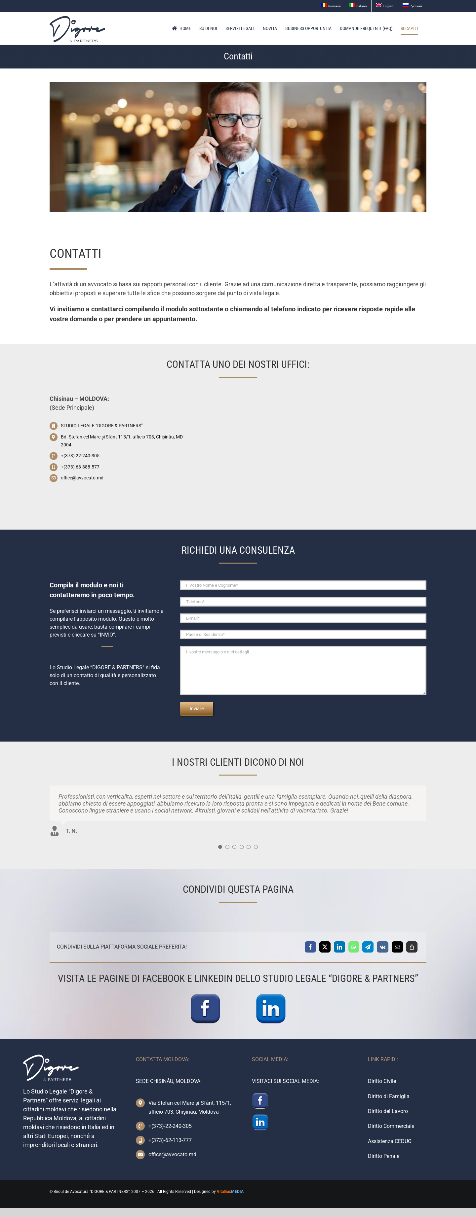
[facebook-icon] (205, 995)
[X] (325, 947)
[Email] (397, 947)
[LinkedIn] (339, 947)
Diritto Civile (382, 1081)
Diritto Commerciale (391, 1126)
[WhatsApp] (354, 947)
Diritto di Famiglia (389, 1096)
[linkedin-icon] (270, 995)
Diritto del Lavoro (388, 1111)
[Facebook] (310, 947)
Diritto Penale (383, 1156)
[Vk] (382, 947)
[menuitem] (331, 6)
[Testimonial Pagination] (220, 847)
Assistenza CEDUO (390, 1141)
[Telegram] (368, 947)
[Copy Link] (412, 947)
